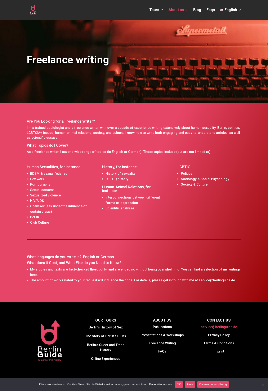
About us (176, 10)
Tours (154, 10)
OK (179, 384)
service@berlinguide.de (219, 327)
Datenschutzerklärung (213, 384)
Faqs (210, 10)
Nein (190, 384)
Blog (197, 10)
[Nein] (263, 384)
